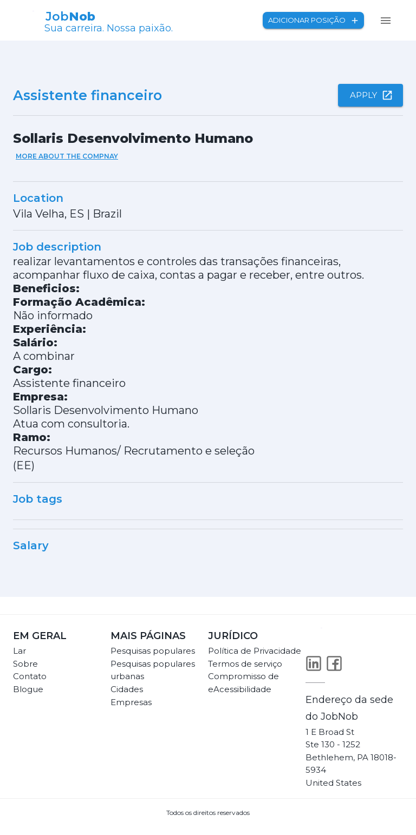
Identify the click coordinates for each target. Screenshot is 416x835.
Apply (370, 95)
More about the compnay (67, 156)
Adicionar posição (313, 20)
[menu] (386, 21)
